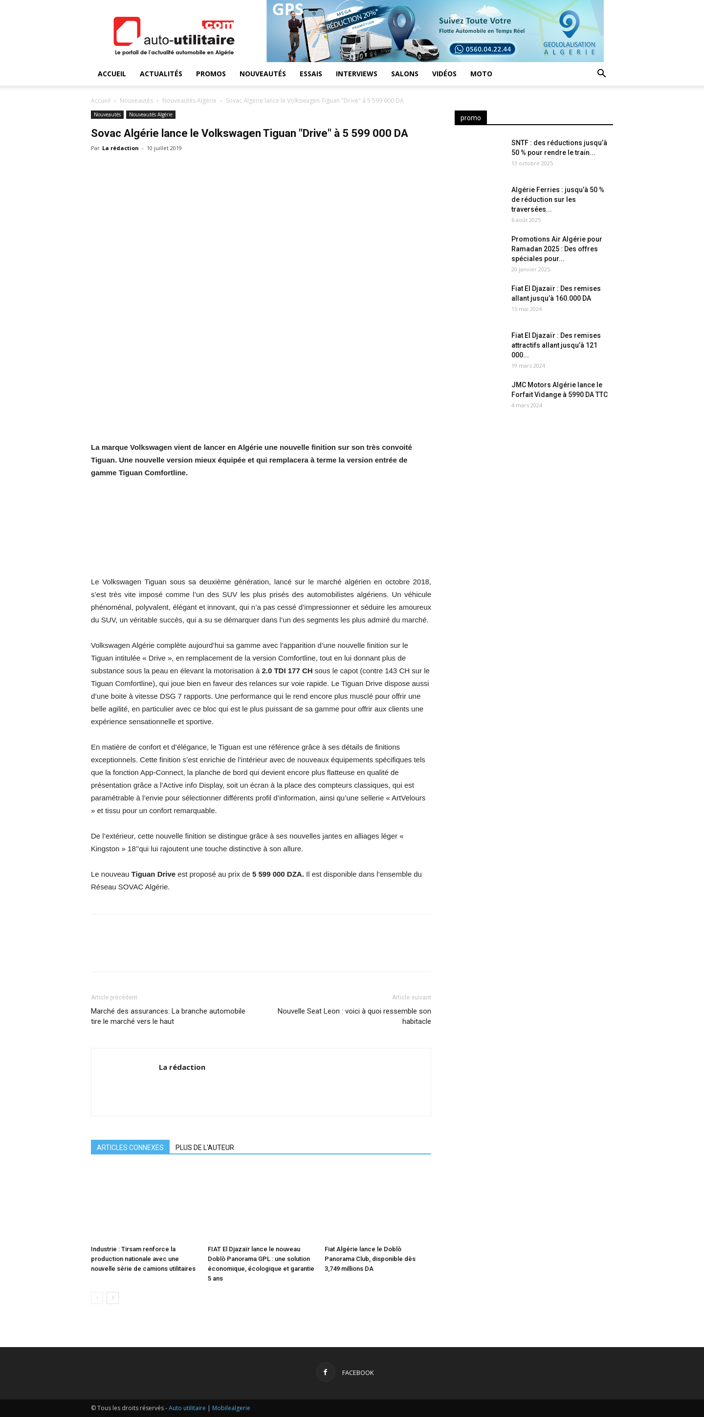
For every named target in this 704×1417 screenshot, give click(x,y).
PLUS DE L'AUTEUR (205, 1147)
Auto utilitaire (187, 1408)
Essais (311, 73)
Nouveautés (263, 73)
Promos (211, 73)
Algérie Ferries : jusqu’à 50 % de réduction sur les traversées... (557, 199)
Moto (481, 73)
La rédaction (120, 148)
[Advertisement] (534, 499)
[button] (601, 74)
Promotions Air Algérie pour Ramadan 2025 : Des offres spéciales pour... (556, 249)
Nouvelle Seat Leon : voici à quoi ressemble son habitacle (354, 1016)
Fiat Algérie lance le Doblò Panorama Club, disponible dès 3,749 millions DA (370, 1258)
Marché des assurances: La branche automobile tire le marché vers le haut (168, 1016)
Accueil (112, 73)
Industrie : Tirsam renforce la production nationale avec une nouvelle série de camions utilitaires (143, 1258)
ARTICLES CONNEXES (130, 1147)
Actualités (161, 73)
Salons (404, 73)
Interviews (356, 73)
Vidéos (444, 73)
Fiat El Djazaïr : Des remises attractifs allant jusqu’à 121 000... (556, 345)
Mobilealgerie (231, 1408)
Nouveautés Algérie (189, 100)
